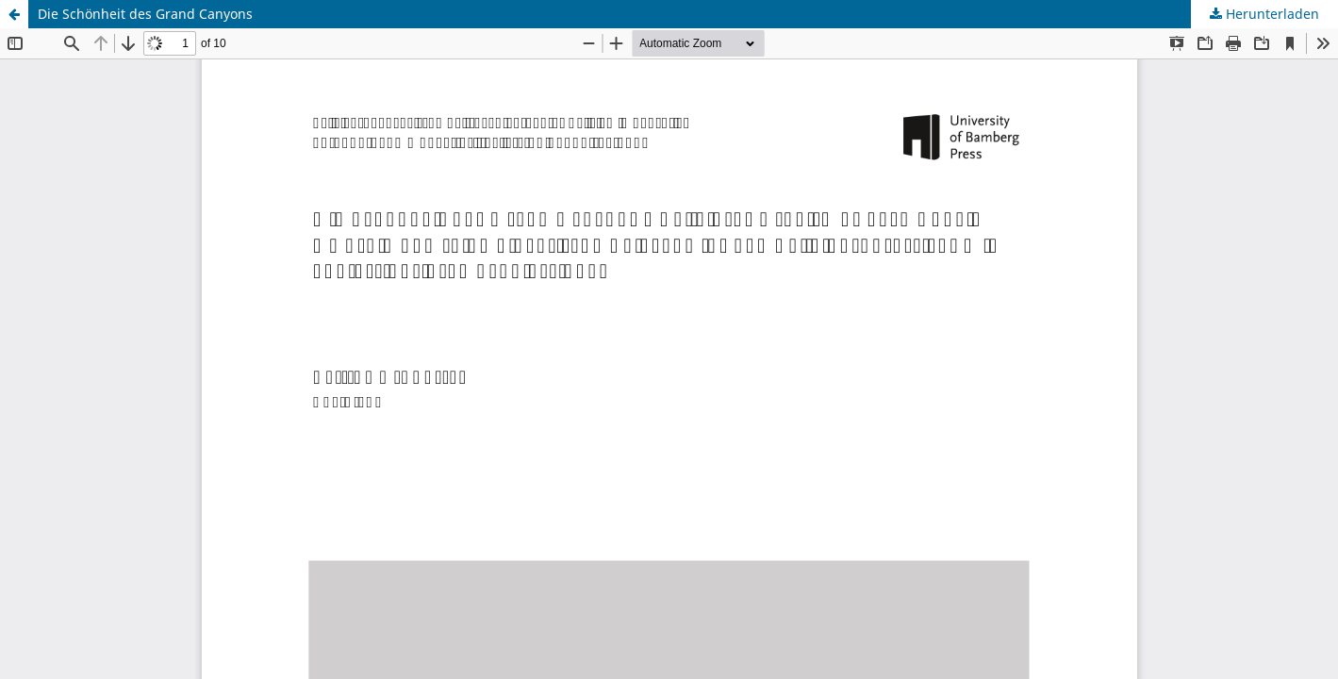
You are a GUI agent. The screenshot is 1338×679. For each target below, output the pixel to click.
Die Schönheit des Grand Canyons (145, 14)
